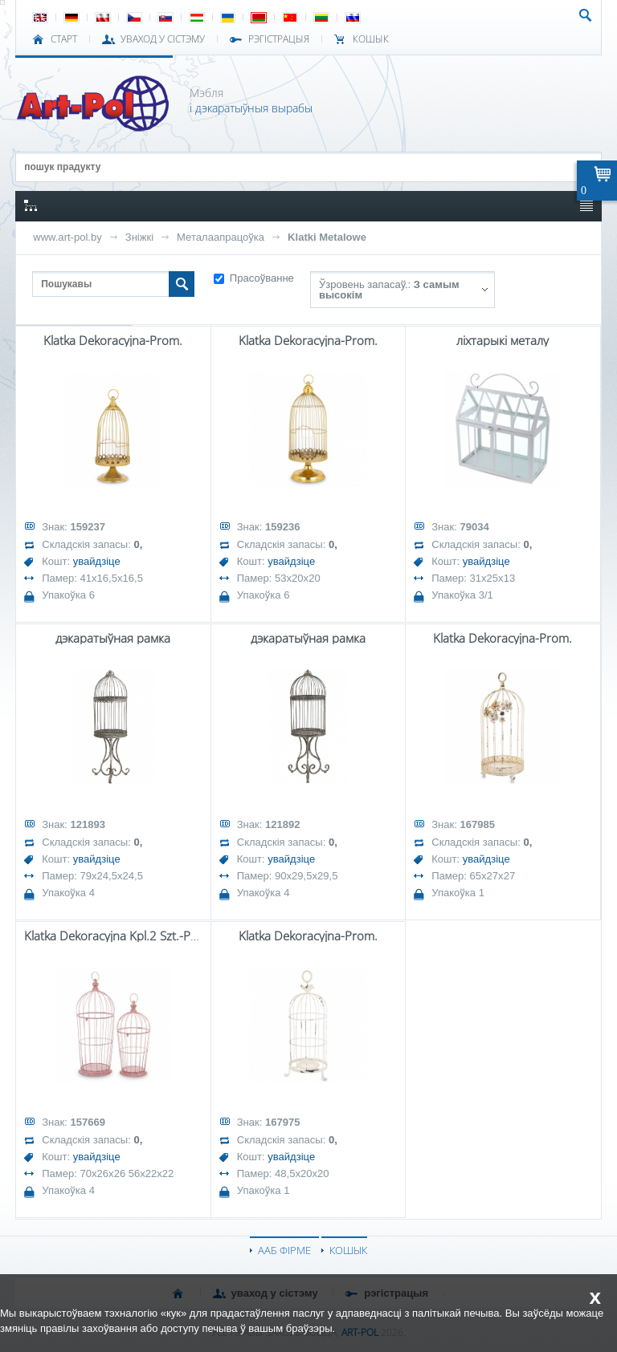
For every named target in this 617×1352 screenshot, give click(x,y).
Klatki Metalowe (327, 237)
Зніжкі (139, 237)
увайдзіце (97, 561)
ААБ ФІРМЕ (284, 1250)
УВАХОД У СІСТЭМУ (163, 39)
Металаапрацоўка (220, 237)
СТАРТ (64, 39)
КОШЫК (371, 39)
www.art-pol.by (67, 237)
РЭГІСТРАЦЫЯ (278, 39)
